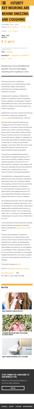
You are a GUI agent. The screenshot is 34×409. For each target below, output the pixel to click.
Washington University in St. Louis (18, 268)
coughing (4, 118)
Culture (18, 406)
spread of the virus (22, 228)
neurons (9, 52)
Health (11, 406)
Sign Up (13, 388)
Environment (28, 406)
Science (4, 406)
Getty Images (12, 31)
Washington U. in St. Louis (20, 27)
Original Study (7, 273)
